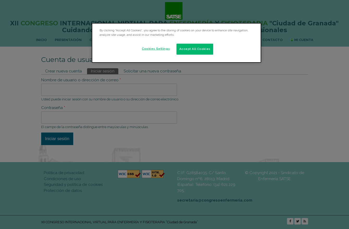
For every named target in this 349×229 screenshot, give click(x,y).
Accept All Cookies (194, 49)
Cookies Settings (156, 48)
